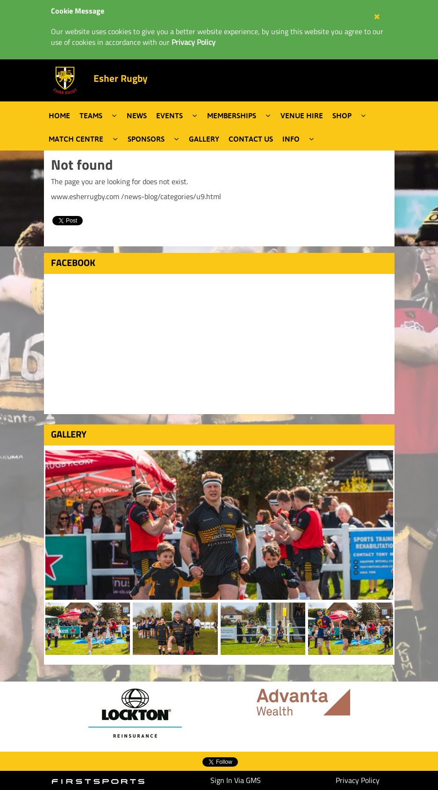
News (137, 115)
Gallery (204, 139)
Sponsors (146, 139)
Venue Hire (301, 115)
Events (169, 115)
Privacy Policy (358, 780)
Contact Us (251, 139)
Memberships (231, 115)
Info (291, 139)
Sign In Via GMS (235, 780)
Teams (90, 115)
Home (59, 115)
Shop (342, 115)
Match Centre (76, 139)
